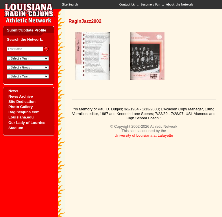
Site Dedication (22, 101)
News (13, 91)
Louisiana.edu (21, 117)
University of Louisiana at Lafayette (143, 135)
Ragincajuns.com (24, 112)
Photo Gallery (20, 107)
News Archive (20, 96)
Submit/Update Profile (26, 30)
